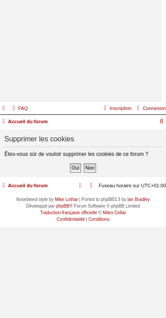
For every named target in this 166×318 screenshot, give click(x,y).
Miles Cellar (114, 212)
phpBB (62, 206)
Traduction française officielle (68, 212)
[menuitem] (19, 108)
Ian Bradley (138, 199)
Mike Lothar (66, 199)
